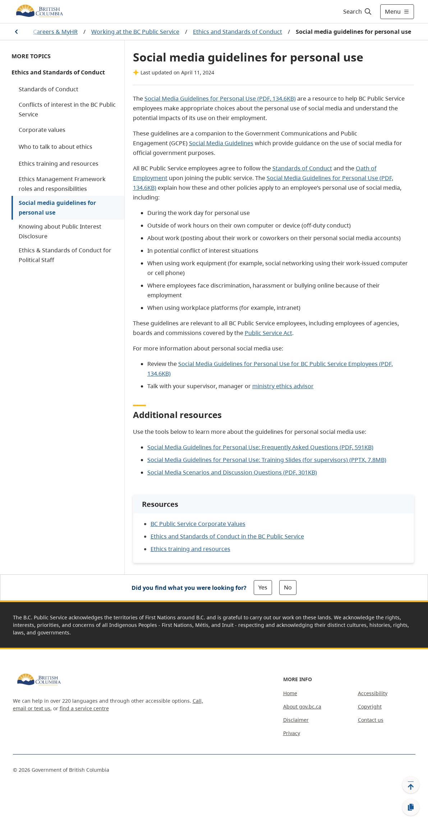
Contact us (370, 719)
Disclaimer (296, 719)
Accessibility (372, 693)
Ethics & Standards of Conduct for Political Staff (65, 255)
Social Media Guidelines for (182, 98)
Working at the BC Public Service (135, 32)
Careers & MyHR (55, 32)
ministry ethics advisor (283, 386)
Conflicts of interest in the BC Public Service (67, 109)
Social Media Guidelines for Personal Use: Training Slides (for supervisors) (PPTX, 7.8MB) (266, 460)
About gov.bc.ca (302, 706)
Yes (262, 587)
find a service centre (84, 708)
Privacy (291, 733)
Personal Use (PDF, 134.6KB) (258, 98)
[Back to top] (410, 784)
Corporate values (42, 130)
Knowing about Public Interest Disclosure (60, 231)
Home (290, 693)
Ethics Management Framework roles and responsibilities (62, 184)
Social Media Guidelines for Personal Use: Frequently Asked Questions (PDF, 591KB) (260, 447)
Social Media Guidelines (221, 143)
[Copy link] (410, 807)
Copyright (370, 706)
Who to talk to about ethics (55, 147)
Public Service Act (268, 333)
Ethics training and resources (58, 164)
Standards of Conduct (48, 89)
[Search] (357, 11)
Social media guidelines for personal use (57, 207)
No (288, 587)
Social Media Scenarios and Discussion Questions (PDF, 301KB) (232, 472)
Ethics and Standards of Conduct (237, 32)
